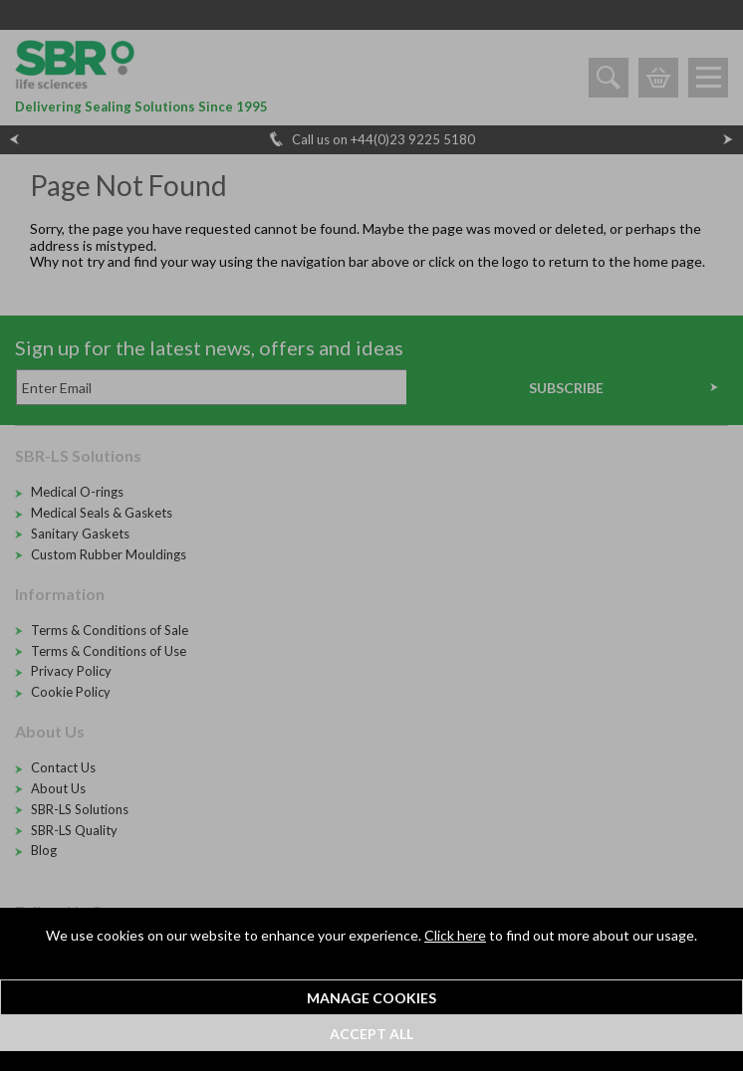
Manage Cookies (371, 997)
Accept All (371, 1033)
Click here (455, 935)
